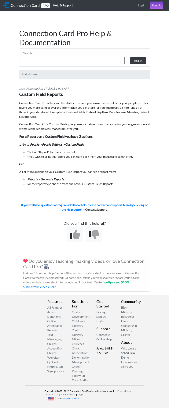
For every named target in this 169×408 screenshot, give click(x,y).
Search (27, 53)
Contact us (103, 334)
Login (141, 5)
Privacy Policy (124, 391)
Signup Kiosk (55, 371)
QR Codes (54, 362)
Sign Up (156, 5)
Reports (52, 330)
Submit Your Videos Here (39, 287)
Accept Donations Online (54, 316)
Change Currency (70, 398)
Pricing (101, 312)
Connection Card (30, 5)
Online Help (104, 339)
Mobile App (55, 366)
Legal (80, 394)
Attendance (54, 325)
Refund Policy (68, 394)
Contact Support (96, 209)
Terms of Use (51, 394)
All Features (55, 307)
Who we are (128, 348)
